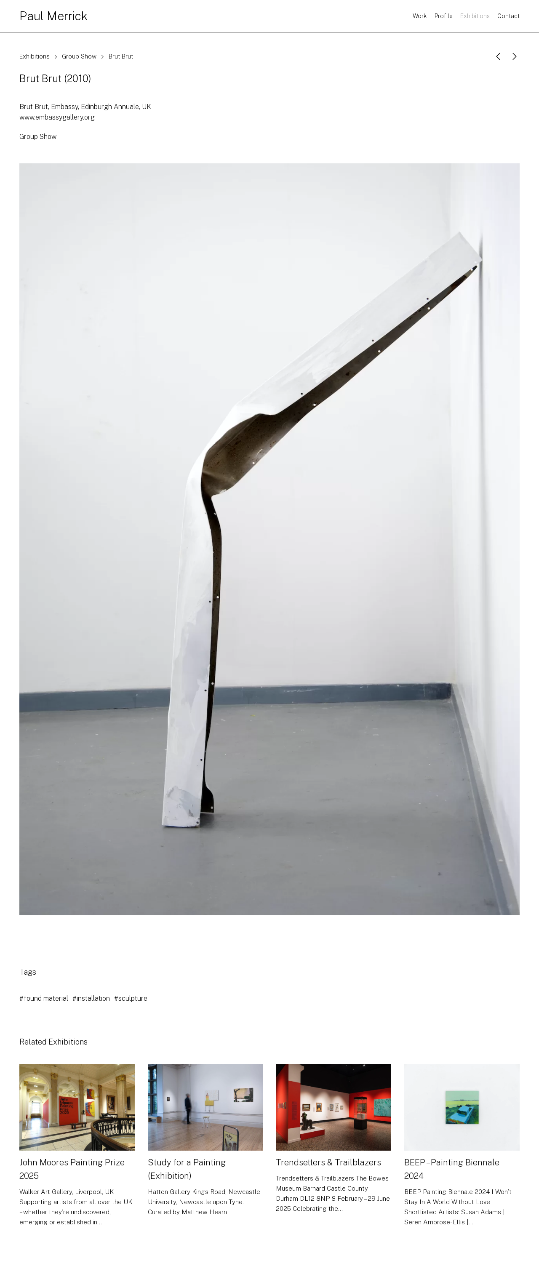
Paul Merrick (53, 16)
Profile (444, 16)
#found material (43, 998)
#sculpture (130, 998)
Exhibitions (475, 16)
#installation (91, 998)
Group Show (79, 56)
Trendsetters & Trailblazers (328, 1162)
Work (420, 16)
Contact (508, 16)
